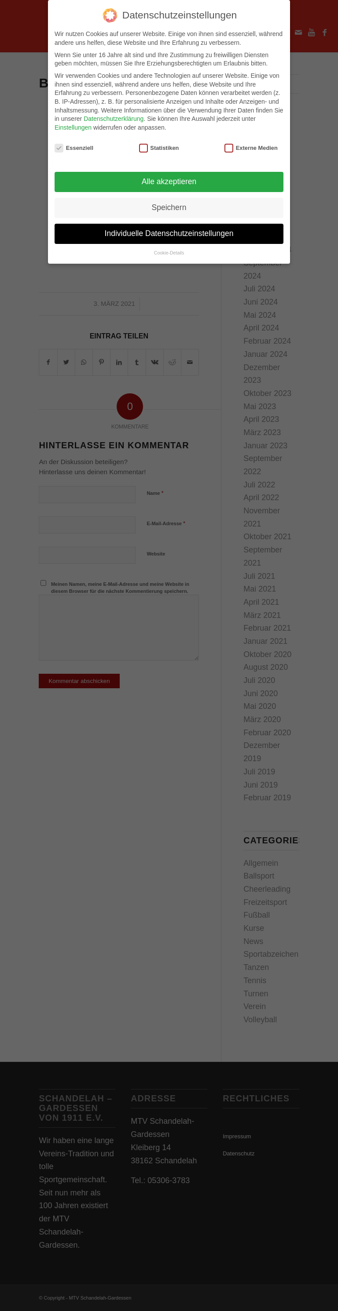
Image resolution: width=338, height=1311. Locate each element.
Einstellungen (73, 125)
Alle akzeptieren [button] (169, 179)
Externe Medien (251, 146)
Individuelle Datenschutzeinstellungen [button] (169, 231)
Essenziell (74, 146)
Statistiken (159, 146)
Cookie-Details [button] (169, 251)
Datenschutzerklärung (113, 116)
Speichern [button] (169, 205)
